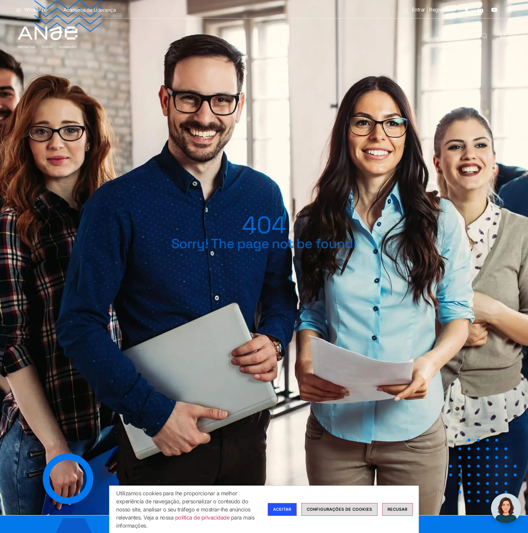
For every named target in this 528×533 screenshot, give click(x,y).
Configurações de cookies (339, 511)
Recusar (397, 511)
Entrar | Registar (426, 9)
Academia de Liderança (89, 9)
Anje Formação (153, 37)
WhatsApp (32, 9)
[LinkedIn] (478, 9)
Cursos (269, 37)
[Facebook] (464, 9)
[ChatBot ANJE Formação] (506, 508)
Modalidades (217, 37)
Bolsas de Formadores (336, 37)
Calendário (405, 37)
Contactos (451, 37)
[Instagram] (506, 9)
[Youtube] (492, 9)
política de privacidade (202, 519)
